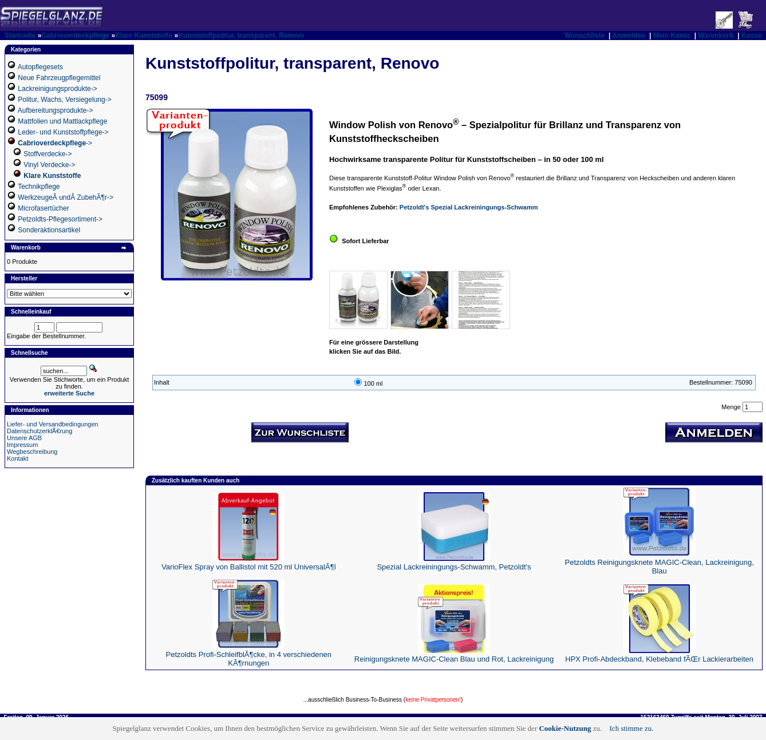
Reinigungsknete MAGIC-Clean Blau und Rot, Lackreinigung (454, 659)
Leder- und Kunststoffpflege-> (63, 132)
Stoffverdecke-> (47, 154)
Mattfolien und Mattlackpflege (62, 121)
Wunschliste (584, 35)
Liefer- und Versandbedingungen (52, 424)
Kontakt (17, 458)
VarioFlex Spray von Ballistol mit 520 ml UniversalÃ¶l (248, 567)
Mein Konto (671, 35)
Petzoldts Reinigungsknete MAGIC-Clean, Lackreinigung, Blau (659, 566)
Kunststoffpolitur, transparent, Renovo (241, 35)
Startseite (20, 35)
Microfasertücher (43, 208)
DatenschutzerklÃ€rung (39, 431)
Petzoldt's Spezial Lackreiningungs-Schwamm (469, 207)
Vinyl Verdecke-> (49, 165)
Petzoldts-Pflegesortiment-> (60, 219)
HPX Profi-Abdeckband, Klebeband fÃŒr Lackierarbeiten (659, 659)
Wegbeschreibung (32, 451)
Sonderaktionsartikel (49, 230)
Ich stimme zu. (632, 728)
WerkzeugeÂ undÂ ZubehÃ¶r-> (65, 197)
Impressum (22, 444)
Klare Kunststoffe (143, 35)
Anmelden (628, 35)
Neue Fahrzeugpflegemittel (59, 78)
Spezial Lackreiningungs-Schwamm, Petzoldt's (454, 567)
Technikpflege (39, 187)
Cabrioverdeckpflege (75, 35)
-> (55, 143)
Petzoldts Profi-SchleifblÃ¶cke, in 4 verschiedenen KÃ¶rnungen (249, 658)
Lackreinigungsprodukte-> (57, 89)
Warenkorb (715, 35)
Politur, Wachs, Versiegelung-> (64, 100)
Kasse (751, 35)
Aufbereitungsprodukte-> (55, 110)
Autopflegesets (40, 67)
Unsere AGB (24, 437)
